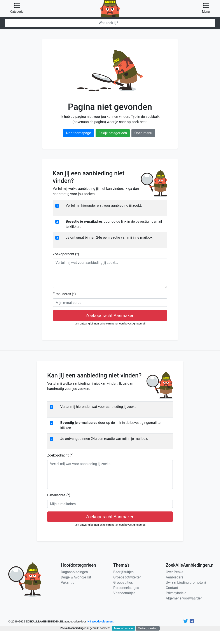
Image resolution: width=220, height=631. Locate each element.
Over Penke (174, 572)
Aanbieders (174, 577)
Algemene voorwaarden (184, 598)
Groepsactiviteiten (127, 577)
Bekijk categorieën (112, 133)
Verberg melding (147, 628)
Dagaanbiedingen (74, 572)
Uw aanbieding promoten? (186, 582)
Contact (172, 588)
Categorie (16, 8)
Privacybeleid (176, 593)
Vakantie (67, 582)
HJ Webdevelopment (100, 621)
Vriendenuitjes (124, 593)
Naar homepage (78, 133)
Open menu (143, 133)
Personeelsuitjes (126, 588)
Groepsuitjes (123, 582)
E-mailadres (64, 294)
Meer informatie (123, 628)
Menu (206, 8)
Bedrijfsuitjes (123, 572)
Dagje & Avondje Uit (76, 577)
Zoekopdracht (66, 254)
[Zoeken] (110, 23)
